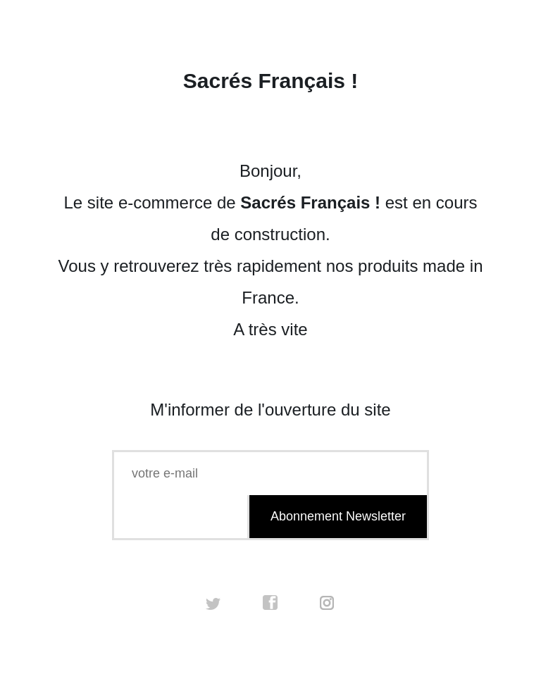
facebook (270, 603)
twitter (213, 603)
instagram (327, 603)
